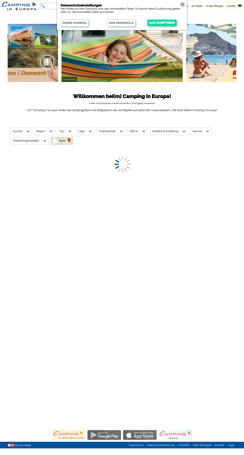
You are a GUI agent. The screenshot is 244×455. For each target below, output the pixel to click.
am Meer (197, 6)
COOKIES (184, 451)
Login (231, 451)
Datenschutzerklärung (161, 451)
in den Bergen (214, 6)
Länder (231, 6)
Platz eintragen (202, 451)
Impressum (136, 451)
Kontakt (219, 451)
